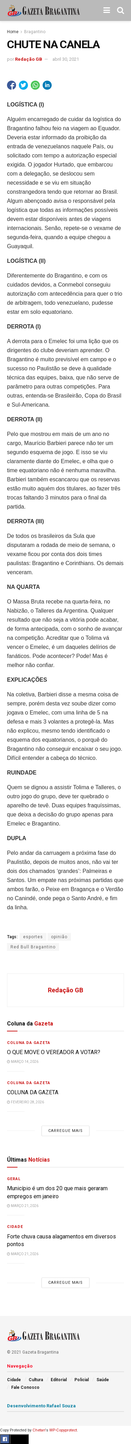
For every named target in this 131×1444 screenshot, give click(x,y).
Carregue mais (65, 1130)
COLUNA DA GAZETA (32, 1092)
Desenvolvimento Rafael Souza (41, 1405)
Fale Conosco (25, 1387)
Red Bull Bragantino (33, 947)
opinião (59, 936)
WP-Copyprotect (63, 1430)
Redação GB (28, 59)
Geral (14, 1179)
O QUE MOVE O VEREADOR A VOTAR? (53, 1052)
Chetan (38, 1430)
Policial (81, 1379)
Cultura (36, 1379)
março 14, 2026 (22, 1062)
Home (13, 31)
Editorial (59, 1379)
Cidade (15, 1226)
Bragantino (34, 31)
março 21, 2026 (22, 1206)
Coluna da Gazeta (28, 1043)
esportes (33, 936)
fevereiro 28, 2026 (25, 1102)
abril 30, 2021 (65, 59)
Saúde (102, 1379)
